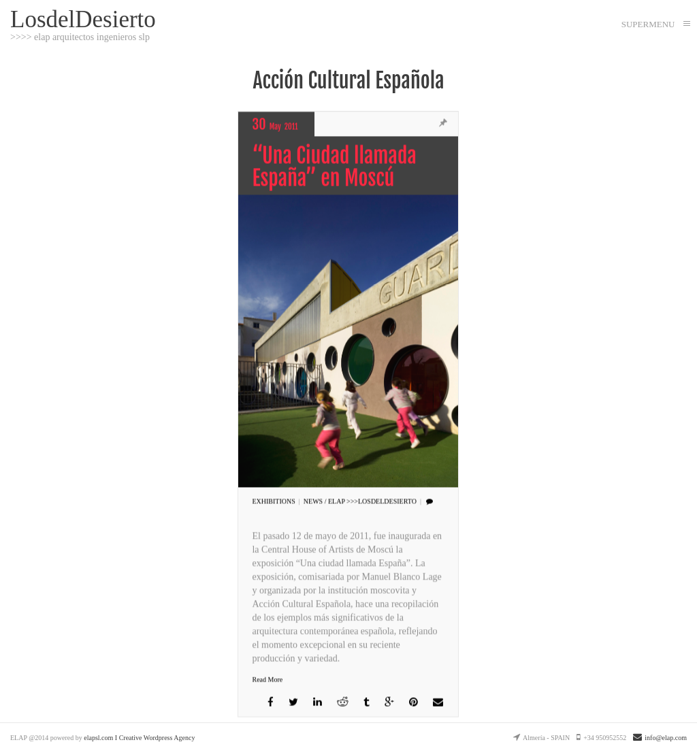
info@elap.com (660, 737)
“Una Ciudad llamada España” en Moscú (334, 167)
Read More (267, 680)
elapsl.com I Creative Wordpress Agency (139, 737)
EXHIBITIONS (273, 501)
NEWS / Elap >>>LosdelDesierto (360, 501)
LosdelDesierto (83, 18)
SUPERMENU (648, 24)
